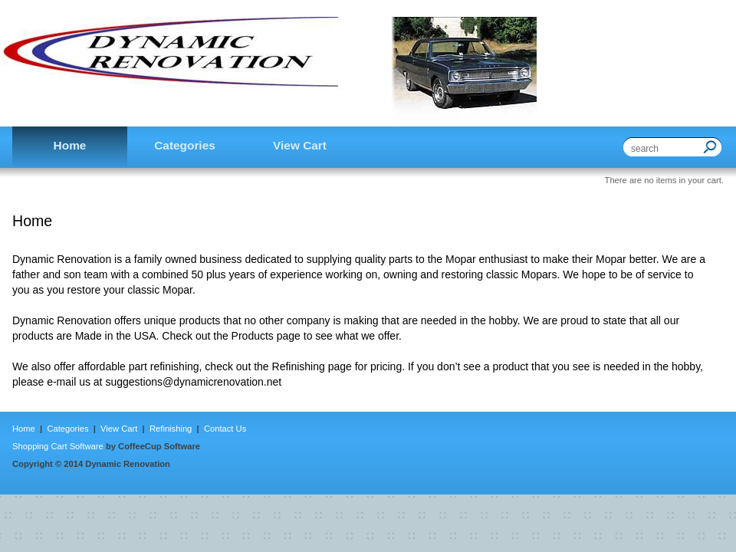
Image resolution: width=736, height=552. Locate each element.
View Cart (119, 428)
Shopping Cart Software (58, 446)
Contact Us (224, 428)
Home (25, 428)
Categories (67, 428)
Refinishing (171, 428)
